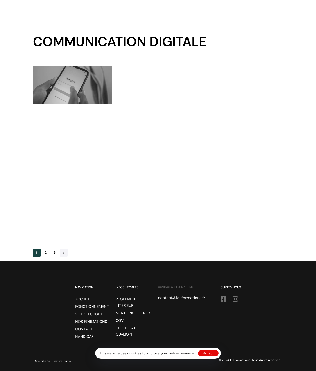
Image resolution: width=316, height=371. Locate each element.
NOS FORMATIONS (233, 14)
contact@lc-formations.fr (181, 297)
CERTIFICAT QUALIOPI (126, 331)
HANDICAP (288, 14)
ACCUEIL (128, 14)
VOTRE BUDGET (196, 14)
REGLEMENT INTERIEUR (126, 302)
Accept (208, 353)
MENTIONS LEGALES (133, 313)
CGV (120, 320)
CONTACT (263, 14)
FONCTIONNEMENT (159, 14)
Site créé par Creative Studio (53, 361)
